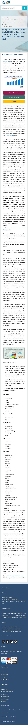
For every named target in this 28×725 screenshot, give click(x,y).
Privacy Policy (5, 696)
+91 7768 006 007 (11, 617)
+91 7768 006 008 (21, 617)
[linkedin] (11, 642)
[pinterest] (15, 642)
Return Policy (5, 679)
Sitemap (4, 682)
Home (3, 17)
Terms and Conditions (7, 691)
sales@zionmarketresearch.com (15, 575)
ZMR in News (5, 699)
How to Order (5, 672)
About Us (4, 689)
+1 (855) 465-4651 (17, 629)
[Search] (24, 8)
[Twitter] (3, 642)
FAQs (3, 677)
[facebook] (7, 642)
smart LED (6, 150)
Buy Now (14, 101)
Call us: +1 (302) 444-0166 (10, 599)
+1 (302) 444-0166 (14, 627)
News (8, 17)
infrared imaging (10, 135)
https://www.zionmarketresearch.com (17, 577)
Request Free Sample (14, 92)
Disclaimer (4, 674)
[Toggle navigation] (23, 2)
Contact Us (4, 694)
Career (3, 701)
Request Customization (14, 97)
